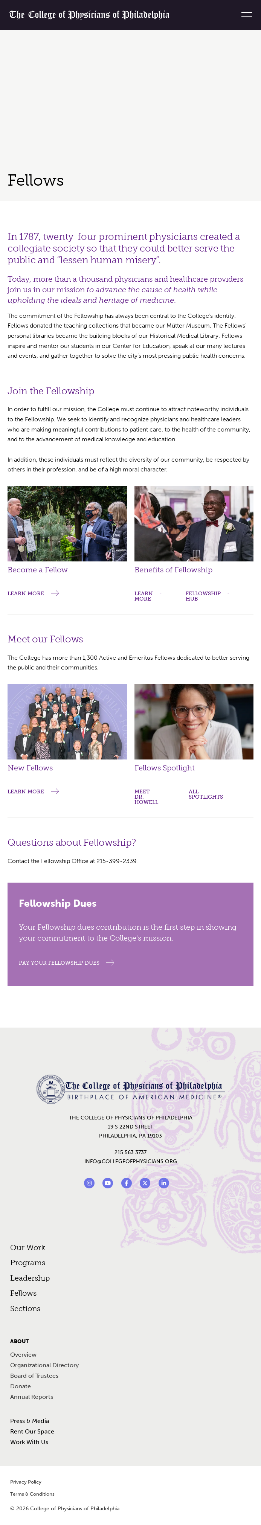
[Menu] (243, 14)
